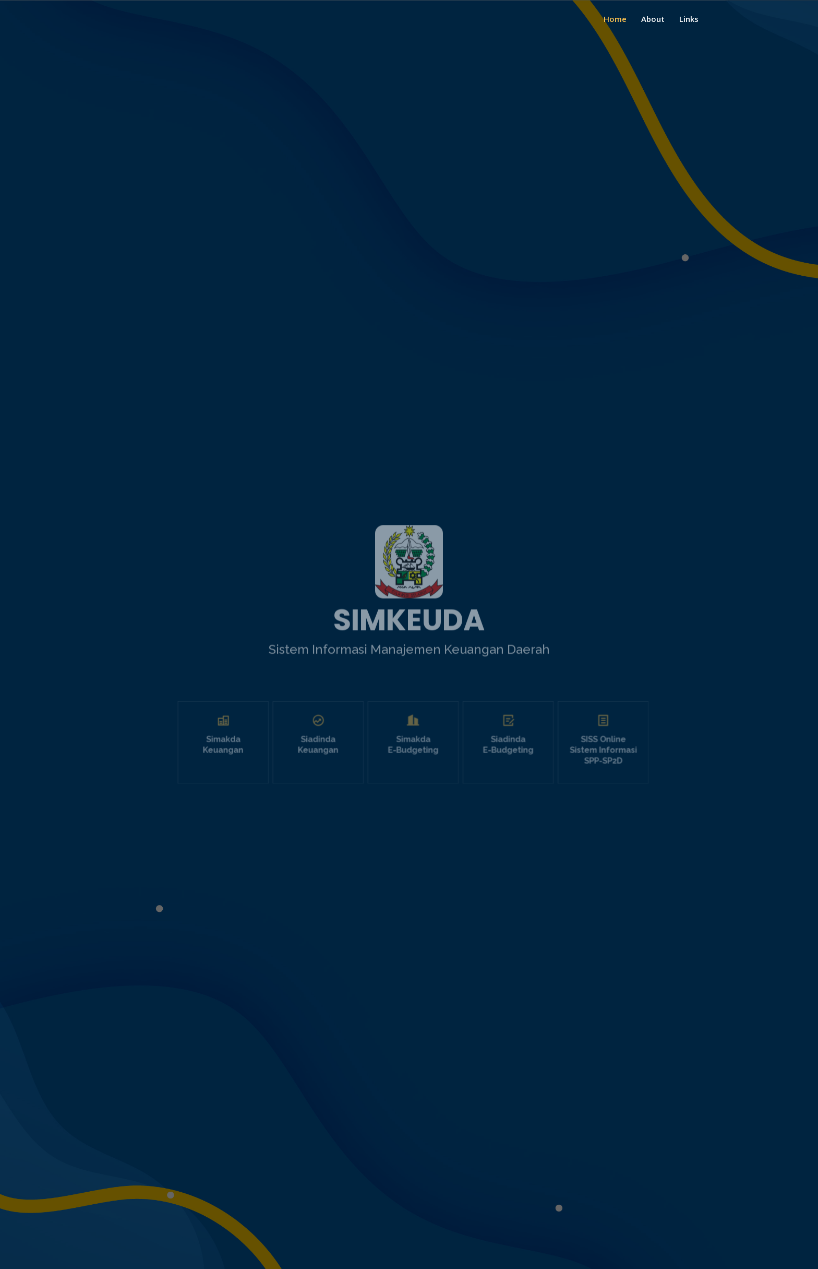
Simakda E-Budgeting (412, 754)
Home (615, 19)
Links (689, 19)
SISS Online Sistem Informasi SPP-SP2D (568, 759)
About (653, 19)
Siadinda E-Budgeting (490, 754)
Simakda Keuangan (256, 754)
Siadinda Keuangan (334, 754)
